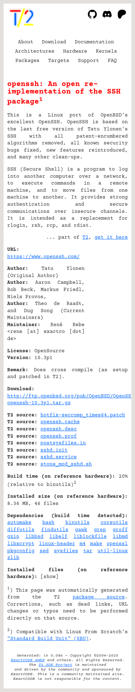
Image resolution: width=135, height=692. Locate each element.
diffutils (21, 530)
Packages (27, 61)
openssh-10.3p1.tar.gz (39, 403)
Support (88, 61)
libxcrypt (21, 544)
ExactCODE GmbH (28, 660)
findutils (54, 530)
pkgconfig (21, 551)
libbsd (34, 537)
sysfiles (66, 551)
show (50, 577)
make (96, 544)
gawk (81, 530)
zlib (13, 558)
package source (99, 597)
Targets (58, 61)
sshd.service (58, 457)
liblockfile (90, 537)
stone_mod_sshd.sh (66, 464)
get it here (111, 237)
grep (100, 530)
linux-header (57, 544)
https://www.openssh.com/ (43, 257)
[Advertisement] (106, 293)
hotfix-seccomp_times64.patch (82, 415)
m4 (83, 544)
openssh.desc (58, 429)
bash (48, 523)
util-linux (113, 551)
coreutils (114, 523)
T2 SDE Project (55, 665)
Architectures (34, 51)
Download (54, 42)
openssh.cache (60, 422)
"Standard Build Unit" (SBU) (48, 639)
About (25, 42)
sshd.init (54, 450)
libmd (120, 537)
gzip (13, 537)
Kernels (106, 51)
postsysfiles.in (63, 443)
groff (120, 530)
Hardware (75, 51)
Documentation (94, 42)
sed (44, 551)
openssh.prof (58, 436)
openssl (117, 544)
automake (19, 523)
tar (87, 551)
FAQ (112, 61)
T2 (85, 237)
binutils (78, 523)
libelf (58, 537)
